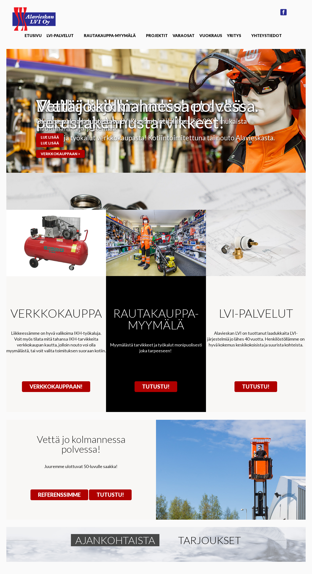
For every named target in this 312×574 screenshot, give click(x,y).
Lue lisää (50, 137)
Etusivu (33, 35)
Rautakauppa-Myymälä (110, 35)
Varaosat (184, 35)
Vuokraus (210, 35)
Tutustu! (156, 386)
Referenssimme (59, 494)
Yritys (234, 35)
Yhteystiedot (266, 35)
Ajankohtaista (115, 540)
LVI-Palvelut (60, 35)
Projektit (157, 35)
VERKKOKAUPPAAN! (56, 386)
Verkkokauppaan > (60, 154)
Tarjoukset (209, 540)
